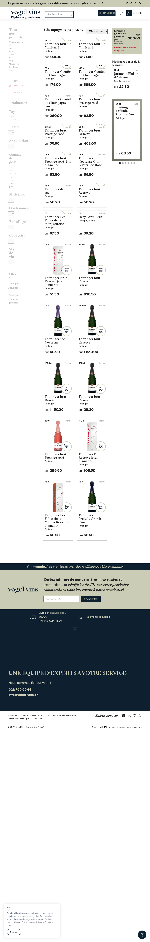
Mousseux (14, 49)
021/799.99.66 (22, 900)
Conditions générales (18, 255)
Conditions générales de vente (65, 925)
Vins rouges (15, 46)
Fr (136, 3)
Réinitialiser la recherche (23, 72)
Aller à (13, 235)
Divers (12, 56)
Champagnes (16, 35)
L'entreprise (14, 241)
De (140, 3)
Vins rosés (14, 42)
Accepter (14, 933)
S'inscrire (91, 809)
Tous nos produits (23, 30)
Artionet (109, 937)
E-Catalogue (14, 250)
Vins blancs (14, 39)
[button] (120, 193)
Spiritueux (14, 52)
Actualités (13, 245)
